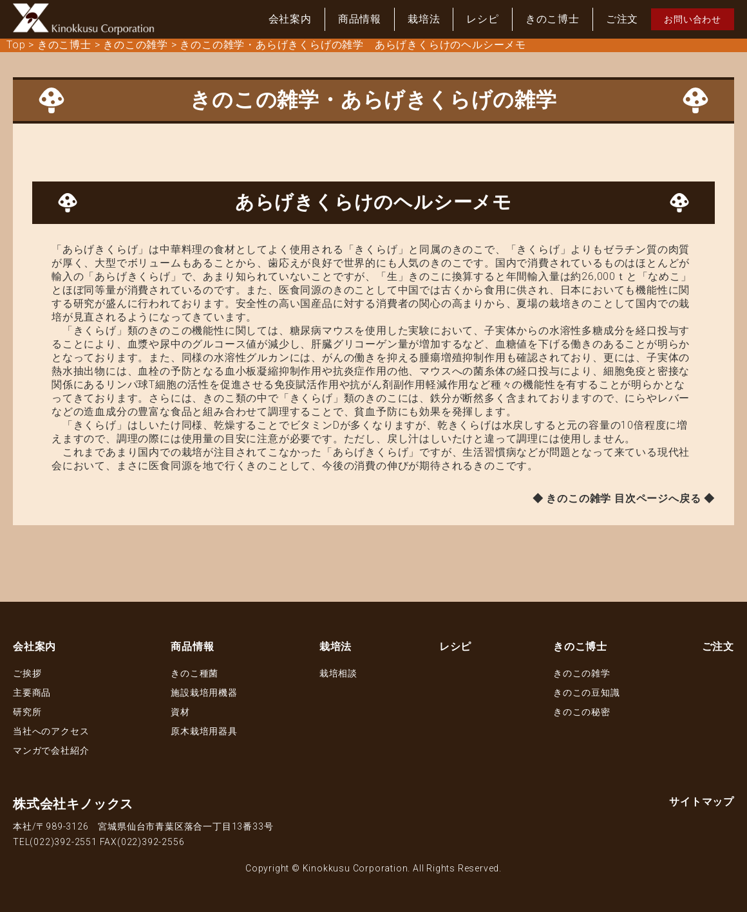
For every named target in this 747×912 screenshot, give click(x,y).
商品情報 (359, 19)
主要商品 (32, 692)
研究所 (27, 712)
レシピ (482, 19)
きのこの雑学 (581, 673)
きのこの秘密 (581, 712)
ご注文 (622, 19)
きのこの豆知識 (586, 692)
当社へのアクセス (51, 731)
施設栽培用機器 (204, 692)
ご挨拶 (27, 673)
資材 (180, 712)
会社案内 (290, 19)
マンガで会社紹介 (51, 750)
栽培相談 (338, 673)
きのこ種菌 (194, 673)
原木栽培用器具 (204, 731)
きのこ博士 (552, 19)
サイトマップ (701, 802)
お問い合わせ (692, 19)
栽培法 (424, 19)
